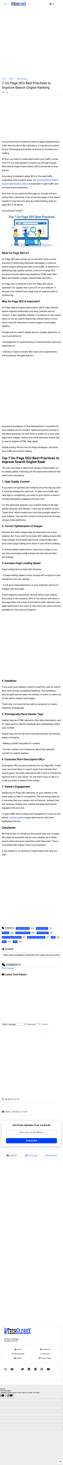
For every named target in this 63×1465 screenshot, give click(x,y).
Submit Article (18, 1354)
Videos (18, 1358)
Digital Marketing (22, 79)
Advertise (45, 1354)
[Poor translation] (9, 1395)
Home (3, 79)
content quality (16, 817)
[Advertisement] (31, 43)
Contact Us (45, 1349)
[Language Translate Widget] (14, 1024)
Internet (11, 79)
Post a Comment (8, 968)
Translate (42, 1024)
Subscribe (31, 1140)
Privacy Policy (45, 1358)
